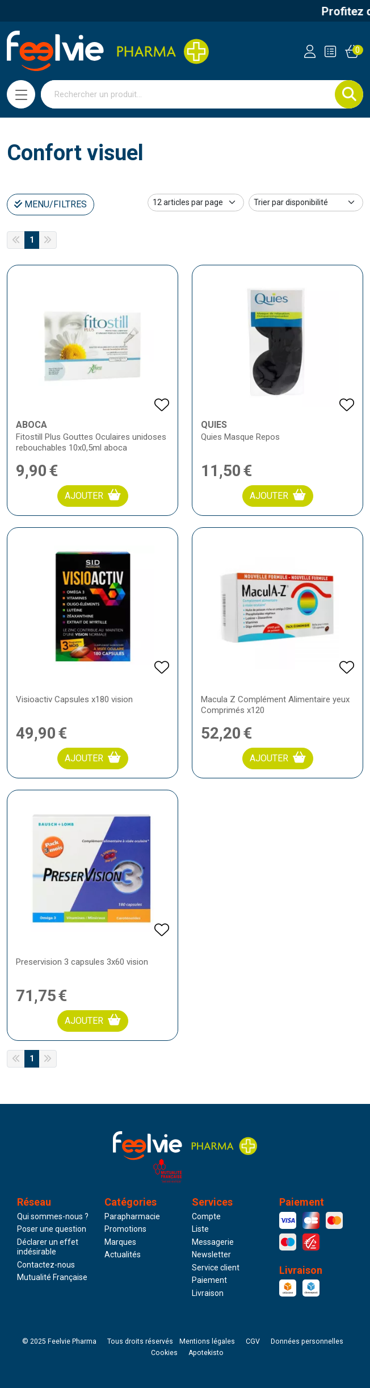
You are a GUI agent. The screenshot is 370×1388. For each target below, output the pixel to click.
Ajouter (93, 495)
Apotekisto (206, 1353)
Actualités (122, 1254)
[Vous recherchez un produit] (188, 94)
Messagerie (213, 1242)
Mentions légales (207, 1341)
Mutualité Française (52, 1277)
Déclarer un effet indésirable (47, 1247)
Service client (215, 1267)
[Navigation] (21, 94)
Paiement (209, 1280)
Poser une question (51, 1228)
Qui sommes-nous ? (53, 1216)
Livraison (208, 1293)
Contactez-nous (46, 1264)
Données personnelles (307, 1341)
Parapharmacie (132, 1216)
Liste (200, 1228)
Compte (206, 1216)
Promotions (125, 1228)
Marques (120, 1242)
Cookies (164, 1353)
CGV (253, 1341)
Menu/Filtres (50, 204)
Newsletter (211, 1254)
